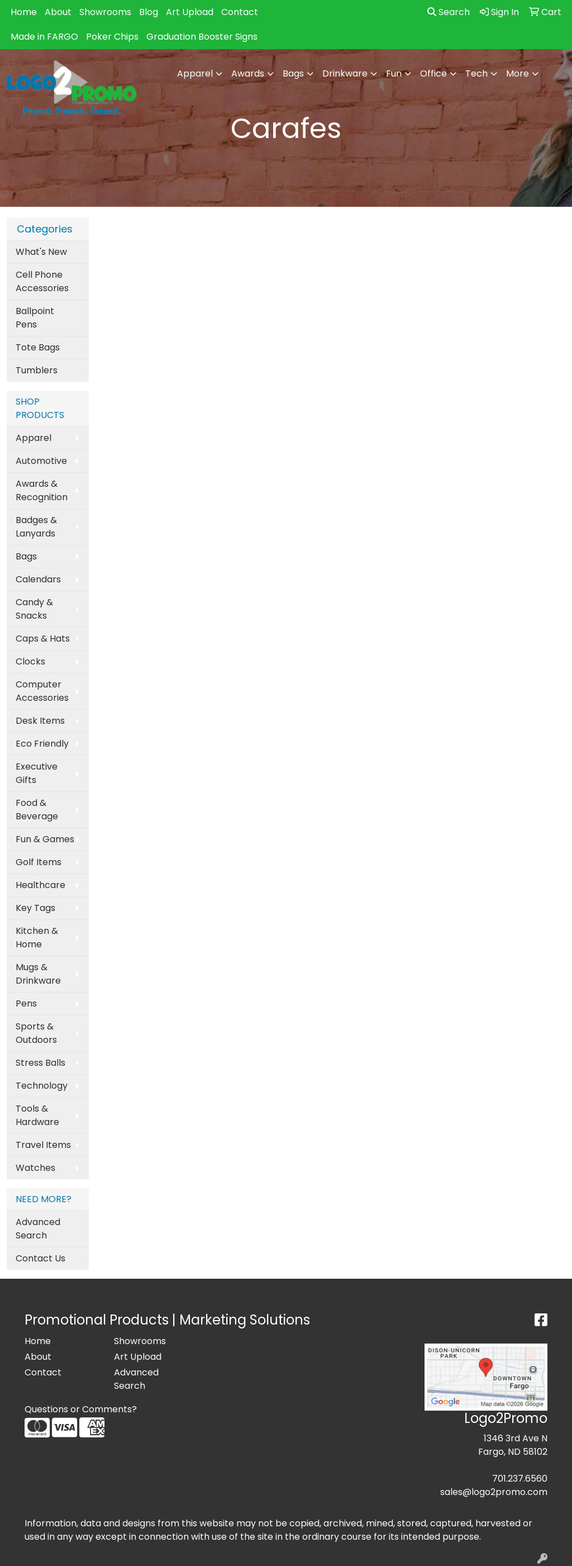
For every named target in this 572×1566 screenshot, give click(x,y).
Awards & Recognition (42, 490)
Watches (35, 1167)
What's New (41, 251)
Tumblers (37, 370)
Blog (148, 12)
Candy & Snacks (34, 609)
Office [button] (433, 73)
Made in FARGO (44, 36)
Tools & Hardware (37, 1115)
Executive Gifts (37, 773)
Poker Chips (112, 36)
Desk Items (40, 720)
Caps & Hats (43, 638)
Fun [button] (394, 73)
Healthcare (40, 885)
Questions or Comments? (81, 1409)
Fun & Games (45, 839)
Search (448, 12)
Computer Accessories (42, 691)
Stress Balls (40, 1062)
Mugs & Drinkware (38, 974)
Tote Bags (38, 347)
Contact (239, 12)
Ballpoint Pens (35, 318)
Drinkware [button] (345, 73)
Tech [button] (476, 73)
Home (24, 12)
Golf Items (38, 862)
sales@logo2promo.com (493, 1492)
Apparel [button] (195, 73)
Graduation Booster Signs (202, 36)
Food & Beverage (37, 809)
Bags (26, 556)
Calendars (38, 579)
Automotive (41, 460)
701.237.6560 (519, 1478)
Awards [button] (247, 73)
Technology (42, 1085)
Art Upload (189, 12)
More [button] (517, 73)
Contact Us (40, 1258)
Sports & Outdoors (36, 1033)
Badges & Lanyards (36, 527)
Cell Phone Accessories (42, 281)
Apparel (33, 437)
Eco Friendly (42, 743)
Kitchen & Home (37, 937)
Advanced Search (38, 1229)
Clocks (30, 661)
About (58, 12)
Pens (26, 1003)
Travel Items (43, 1144)
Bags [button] (293, 73)
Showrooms (105, 12)
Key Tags (35, 907)
